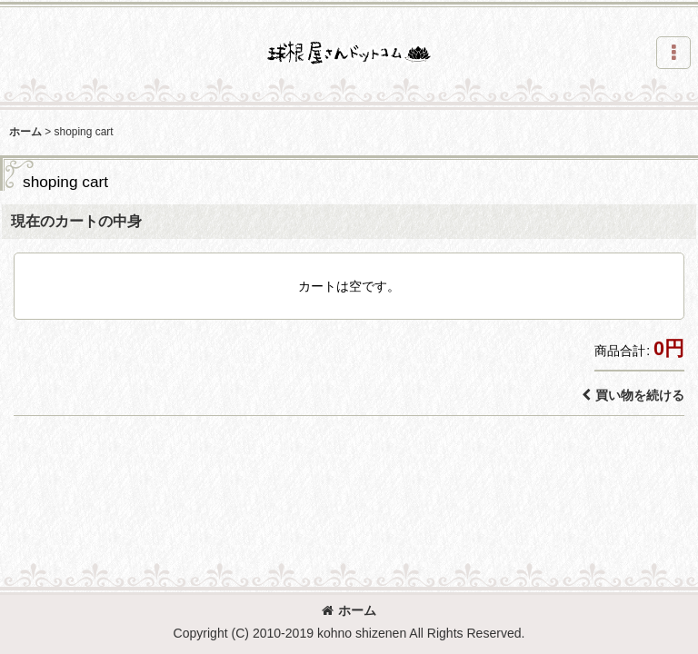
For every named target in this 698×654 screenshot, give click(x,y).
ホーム (349, 610)
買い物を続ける (633, 395)
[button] (673, 52)
